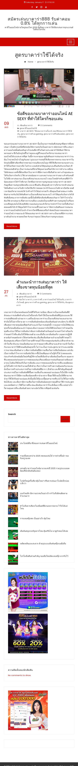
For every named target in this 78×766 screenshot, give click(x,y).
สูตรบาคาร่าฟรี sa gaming (32, 134)
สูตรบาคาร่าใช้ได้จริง (56, 302)
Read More (12, 226)
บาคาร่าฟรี (37, 299)
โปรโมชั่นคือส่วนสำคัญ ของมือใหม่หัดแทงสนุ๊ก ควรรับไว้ (44, 556)
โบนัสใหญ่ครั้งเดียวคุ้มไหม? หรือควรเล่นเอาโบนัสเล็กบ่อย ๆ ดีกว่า (44, 482)
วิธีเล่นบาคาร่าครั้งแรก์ (43, 131)
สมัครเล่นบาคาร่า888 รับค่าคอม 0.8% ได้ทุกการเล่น (39, 21)
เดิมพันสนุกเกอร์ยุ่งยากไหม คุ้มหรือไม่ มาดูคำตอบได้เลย (44, 531)
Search (12, 414)
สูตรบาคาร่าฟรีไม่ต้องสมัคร (54, 134)
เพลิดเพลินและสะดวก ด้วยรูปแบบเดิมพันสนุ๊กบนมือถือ (43, 543)
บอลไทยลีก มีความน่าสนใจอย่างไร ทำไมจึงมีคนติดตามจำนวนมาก (43, 494)
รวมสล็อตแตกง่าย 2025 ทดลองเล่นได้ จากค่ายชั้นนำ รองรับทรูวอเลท (44, 457)
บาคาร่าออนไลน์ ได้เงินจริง (53, 299)
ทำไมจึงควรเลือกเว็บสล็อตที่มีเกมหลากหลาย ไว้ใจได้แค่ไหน (44, 507)
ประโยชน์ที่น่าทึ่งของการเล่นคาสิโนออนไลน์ (38, 443)
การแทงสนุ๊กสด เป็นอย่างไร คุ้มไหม (35, 518)
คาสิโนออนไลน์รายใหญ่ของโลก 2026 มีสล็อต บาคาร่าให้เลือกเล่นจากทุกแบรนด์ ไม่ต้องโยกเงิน (39, 28)
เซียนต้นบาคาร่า (25, 125)
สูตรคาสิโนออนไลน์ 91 (28, 128)
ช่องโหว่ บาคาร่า (25, 299)
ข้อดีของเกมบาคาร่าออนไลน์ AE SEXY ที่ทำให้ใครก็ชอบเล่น (45, 116)
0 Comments (45, 125)
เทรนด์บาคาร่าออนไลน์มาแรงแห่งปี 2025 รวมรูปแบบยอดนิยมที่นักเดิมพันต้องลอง (45, 469)
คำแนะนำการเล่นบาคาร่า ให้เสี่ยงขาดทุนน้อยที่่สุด (42, 284)
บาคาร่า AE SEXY (26, 131)
